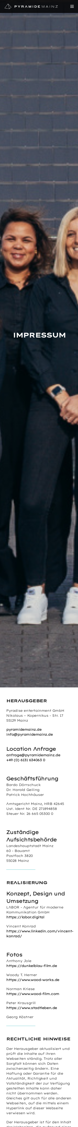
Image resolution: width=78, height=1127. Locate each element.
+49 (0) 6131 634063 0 (25, 760)
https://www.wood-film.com (32, 994)
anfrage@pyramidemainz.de (33, 755)
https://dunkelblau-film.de (31, 966)
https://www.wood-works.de (32, 980)
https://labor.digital (25, 917)
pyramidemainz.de (24, 729)
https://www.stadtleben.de (31, 1008)
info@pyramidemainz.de (29, 734)
